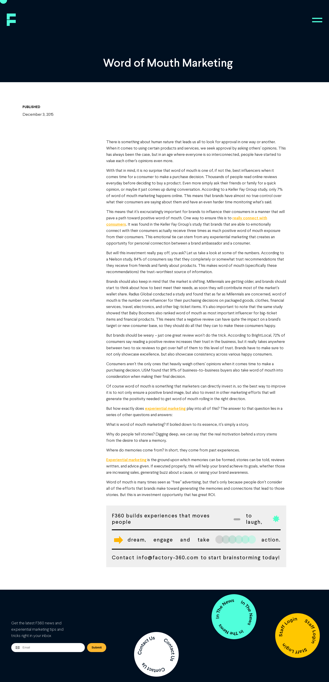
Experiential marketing (126, 459)
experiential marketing (165, 408)
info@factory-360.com (167, 557)
